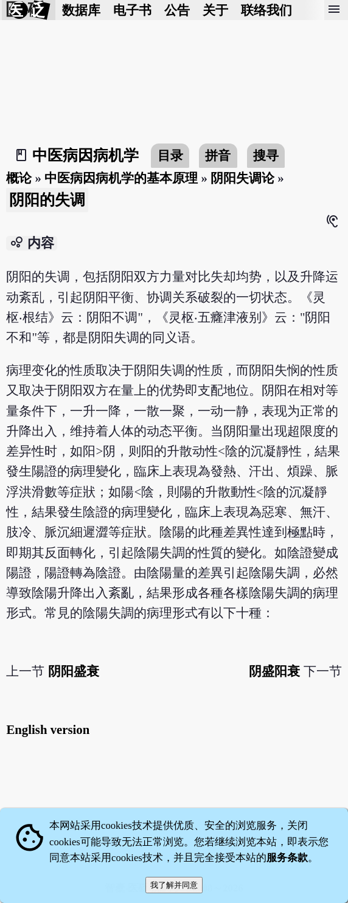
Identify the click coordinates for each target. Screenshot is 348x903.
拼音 (218, 155)
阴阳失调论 (242, 178)
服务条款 (287, 857)
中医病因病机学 (85, 155)
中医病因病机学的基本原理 (121, 178)
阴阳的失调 (47, 200)
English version (47, 729)
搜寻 (266, 155)
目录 (170, 155)
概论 (19, 178)
